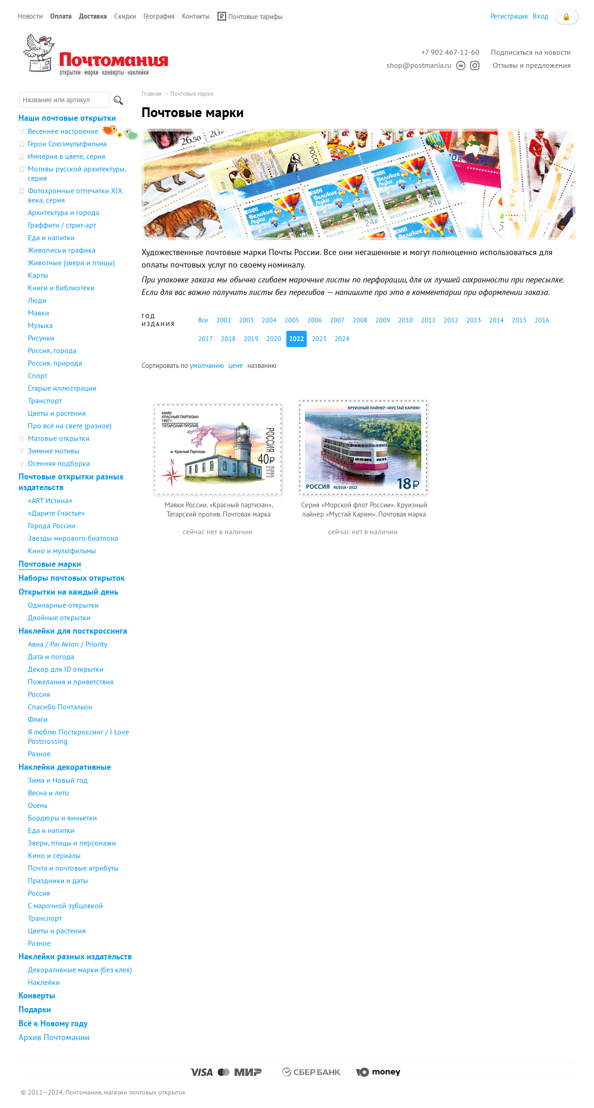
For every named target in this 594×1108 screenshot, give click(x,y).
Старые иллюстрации (62, 388)
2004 (269, 320)
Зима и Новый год (58, 780)
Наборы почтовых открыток (72, 577)
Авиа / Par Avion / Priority (67, 644)
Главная (151, 94)
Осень (37, 805)
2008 (360, 320)
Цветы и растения (57, 413)
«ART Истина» (50, 500)
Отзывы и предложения (532, 65)
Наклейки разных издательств (75, 956)
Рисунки (41, 337)
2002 (223, 320)
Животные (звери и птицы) (71, 262)
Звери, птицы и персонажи (72, 842)
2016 (542, 320)
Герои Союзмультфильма (67, 143)
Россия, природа (55, 362)
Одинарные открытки (63, 605)
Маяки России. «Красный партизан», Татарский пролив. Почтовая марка (219, 509)
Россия (39, 694)
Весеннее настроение (63, 131)
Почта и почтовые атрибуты (73, 867)
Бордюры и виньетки (62, 817)
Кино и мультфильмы (62, 550)
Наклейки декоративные (65, 766)
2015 (519, 320)
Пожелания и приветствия (71, 681)
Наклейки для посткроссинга (73, 630)
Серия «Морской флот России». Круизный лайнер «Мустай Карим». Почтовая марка (364, 509)
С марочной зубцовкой (65, 905)
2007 (337, 320)
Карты (38, 275)
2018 (228, 338)
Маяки (38, 312)
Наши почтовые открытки (67, 117)
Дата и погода (51, 656)
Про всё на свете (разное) (69, 425)
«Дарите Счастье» (56, 513)
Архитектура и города (63, 212)
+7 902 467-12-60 (450, 52)
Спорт (37, 375)
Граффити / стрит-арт (62, 224)
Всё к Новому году (53, 1023)
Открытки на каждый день (68, 591)
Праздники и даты (58, 880)
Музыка (40, 325)
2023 (319, 338)
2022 (296, 338)
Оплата (60, 16)
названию (262, 365)
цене (235, 365)
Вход (540, 16)
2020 (273, 338)
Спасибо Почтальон (60, 706)
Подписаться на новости (531, 52)
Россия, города (52, 350)
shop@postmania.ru (419, 65)
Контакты (196, 16)
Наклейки (44, 982)
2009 (382, 320)
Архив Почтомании (54, 1037)
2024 (342, 338)
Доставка (93, 16)
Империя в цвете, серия (66, 156)
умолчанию (207, 365)
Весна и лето (48, 792)
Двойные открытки (59, 617)
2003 (246, 320)
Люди (37, 300)
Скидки (125, 16)
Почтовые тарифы (250, 16)
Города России (51, 525)
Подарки (35, 1009)
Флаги (38, 719)
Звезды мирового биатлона (73, 538)
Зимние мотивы (53, 450)
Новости (30, 16)
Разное (39, 753)
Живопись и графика (62, 250)
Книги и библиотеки (61, 287)
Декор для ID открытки (65, 669)
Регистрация (509, 16)
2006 (314, 320)
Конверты (37, 995)
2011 (428, 320)
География (158, 16)
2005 (291, 320)
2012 (451, 320)
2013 (473, 320)
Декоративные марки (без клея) (80, 969)
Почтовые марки (50, 563)
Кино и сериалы (54, 855)
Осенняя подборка (59, 463)
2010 (405, 320)
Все (203, 320)
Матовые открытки (59, 438)
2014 (496, 320)
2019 (251, 338)
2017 (205, 338)
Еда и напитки (51, 237)
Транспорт (45, 400)
